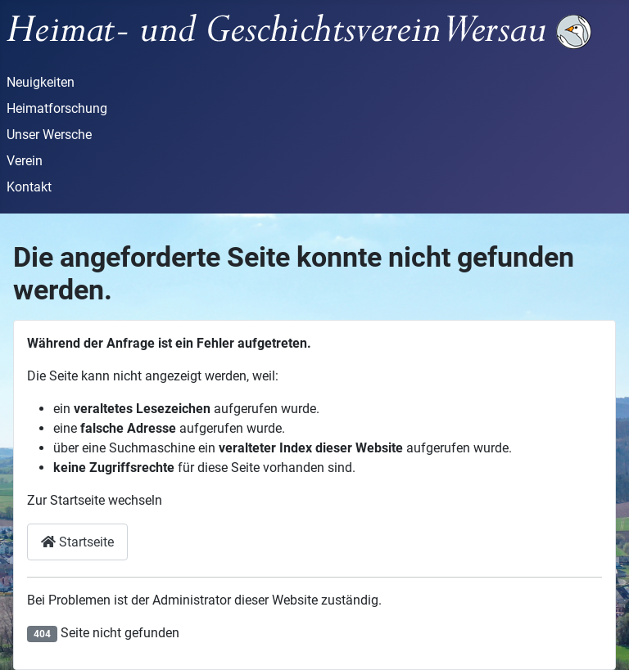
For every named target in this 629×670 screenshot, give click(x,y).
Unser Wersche (49, 134)
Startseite (77, 542)
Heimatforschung (57, 108)
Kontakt (29, 187)
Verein (25, 161)
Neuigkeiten (41, 82)
